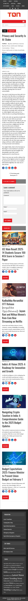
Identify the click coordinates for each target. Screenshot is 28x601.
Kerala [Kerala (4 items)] (10, 575)
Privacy (12, 48)
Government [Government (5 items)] (20, 569)
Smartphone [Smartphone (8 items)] (8, 585)
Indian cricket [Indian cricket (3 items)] (10, 572)
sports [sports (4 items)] (14, 585)
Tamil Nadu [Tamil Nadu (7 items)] (19, 585)
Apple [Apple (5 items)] (7, 565)
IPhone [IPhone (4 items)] (14, 572)
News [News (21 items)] (11, 583)
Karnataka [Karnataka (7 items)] (6, 575)
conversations (6, 48)
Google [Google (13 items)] (14, 569)
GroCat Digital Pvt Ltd (16, 599)
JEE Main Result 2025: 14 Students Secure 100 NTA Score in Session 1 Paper (13, 254)
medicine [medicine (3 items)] (12, 581)
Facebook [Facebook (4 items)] (6, 569)
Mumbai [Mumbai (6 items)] (16, 581)
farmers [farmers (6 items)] (10, 569)
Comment (6, 195)
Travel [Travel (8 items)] (17, 587)
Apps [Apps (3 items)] (10, 565)
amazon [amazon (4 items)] (18, 563)
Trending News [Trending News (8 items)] (15, 590)
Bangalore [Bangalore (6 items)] (6, 567)
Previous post (14, 173)
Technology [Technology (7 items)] (7, 587)
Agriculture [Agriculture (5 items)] (6, 563)
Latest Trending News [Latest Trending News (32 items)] (13, 578)
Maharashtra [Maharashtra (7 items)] (7, 581)
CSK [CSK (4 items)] (16, 567)
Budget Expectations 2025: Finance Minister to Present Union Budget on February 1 (13, 474)
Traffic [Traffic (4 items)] (14, 587)
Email (5, 211)
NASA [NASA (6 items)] (7, 583)
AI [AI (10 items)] (9, 563)
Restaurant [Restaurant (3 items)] (22, 583)
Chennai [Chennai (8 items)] (12, 567)
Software (4, 52)
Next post (13, 175)
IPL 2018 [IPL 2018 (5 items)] (19, 572)
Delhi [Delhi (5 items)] (18, 567)
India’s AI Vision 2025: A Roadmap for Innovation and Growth (13, 367)
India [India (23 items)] (6, 572)
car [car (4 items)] (9, 567)
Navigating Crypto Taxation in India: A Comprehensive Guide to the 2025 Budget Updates (12, 419)
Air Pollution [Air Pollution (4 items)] (13, 563)
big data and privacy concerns (16, 43)
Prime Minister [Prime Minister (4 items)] (17, 583)
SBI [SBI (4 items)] (4, 585)
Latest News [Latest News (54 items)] (18, 575)
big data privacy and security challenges (12, 46)
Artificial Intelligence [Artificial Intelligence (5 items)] (16, 565)
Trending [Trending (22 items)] (7, 590)
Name (5, 207)
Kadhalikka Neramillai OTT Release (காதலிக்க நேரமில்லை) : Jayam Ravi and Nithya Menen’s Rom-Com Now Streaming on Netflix (14, 310)
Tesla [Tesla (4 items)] (11, 587)
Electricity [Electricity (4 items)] (22, 567)
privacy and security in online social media (13, 50)
